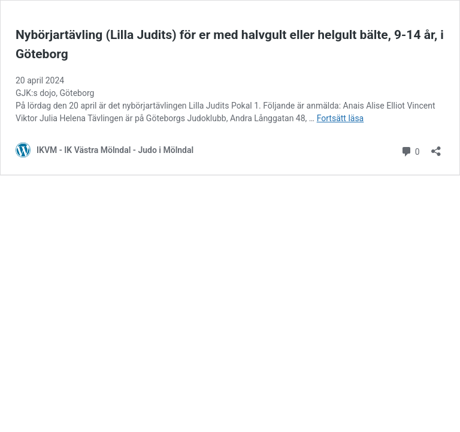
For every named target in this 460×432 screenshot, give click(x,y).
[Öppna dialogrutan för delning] (436, 147)
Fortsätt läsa (340, 118)
